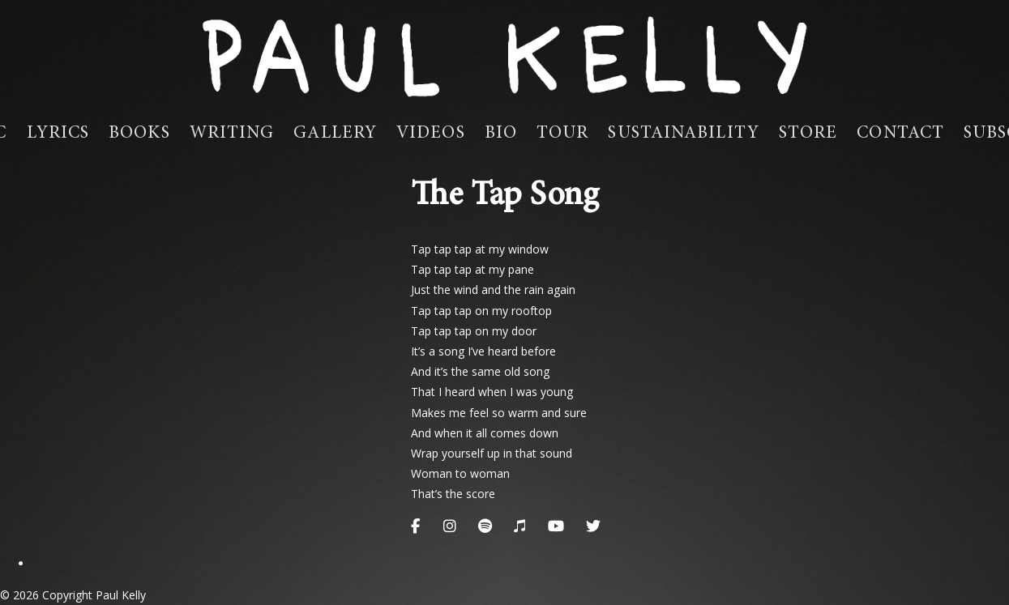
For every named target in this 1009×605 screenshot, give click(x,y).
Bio (501, 134)
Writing (232, 134)
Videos (430, 134)
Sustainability (683, 134)
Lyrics (58, 134)
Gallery (335, 134)
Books (139, 134)
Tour (562, 134)
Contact (900, 134)
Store (808, 134)
